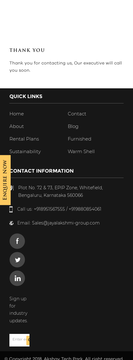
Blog (73, 126)
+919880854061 (85, 209)
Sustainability (25, 151)
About (16, 126)
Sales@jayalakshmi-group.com (66, 223)
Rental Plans (24, 139)
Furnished (79, 139)
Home (16, 114)
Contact (77, 114)
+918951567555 (49, 209)
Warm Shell (81, 151)
